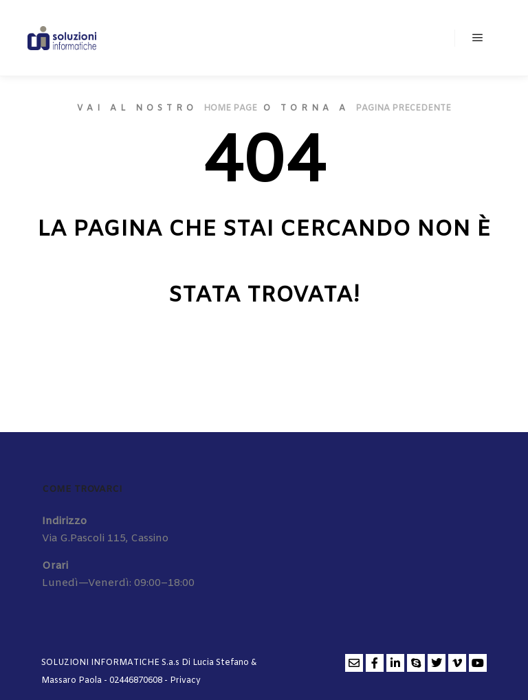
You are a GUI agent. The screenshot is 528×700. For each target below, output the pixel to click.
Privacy (185, 680)
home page (230, 108)
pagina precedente (403, 108)
